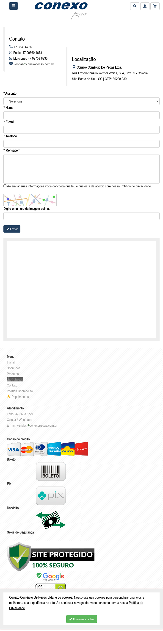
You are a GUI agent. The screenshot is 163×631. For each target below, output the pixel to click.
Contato (12, 385)
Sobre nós (13, 368)
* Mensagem (11, 150)
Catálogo (15, 379)
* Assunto (9, 93)
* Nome (8, 108)
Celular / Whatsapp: (20, 419)
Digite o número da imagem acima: (26, 208)
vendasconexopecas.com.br (34, 64)
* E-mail (8, 122)
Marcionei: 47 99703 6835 (28, 58)
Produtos (13, 374)
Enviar (12, 229)
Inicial (11, 362)
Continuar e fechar (81, 619)
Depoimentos (18, 397)
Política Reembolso (20, 391)
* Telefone (10, 136)
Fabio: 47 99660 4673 (25, 52)
